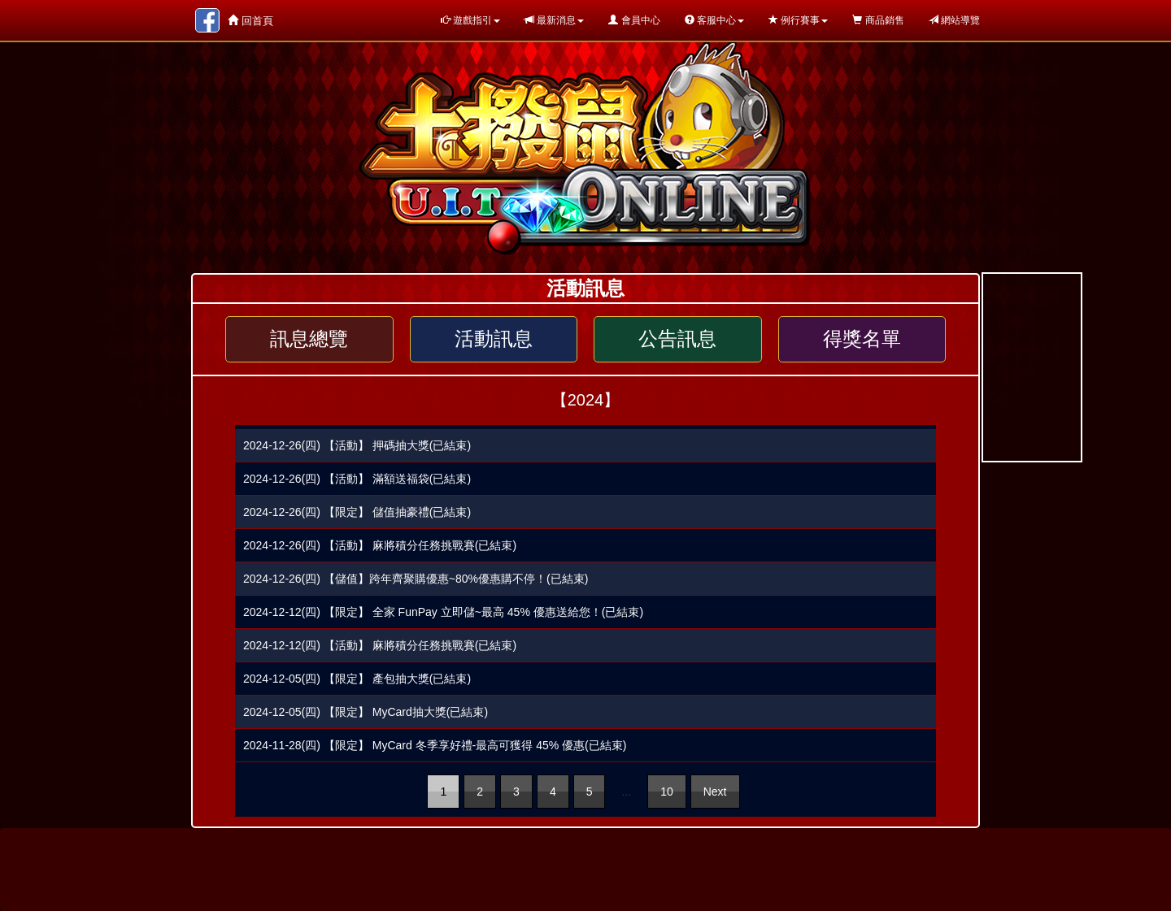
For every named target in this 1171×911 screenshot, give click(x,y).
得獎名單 (862, 338)
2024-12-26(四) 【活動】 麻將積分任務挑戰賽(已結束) (379, 545)
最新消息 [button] (554, 20)
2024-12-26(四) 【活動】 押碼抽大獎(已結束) (357, 445)
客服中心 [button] (714, 20)
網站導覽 (954, 20)
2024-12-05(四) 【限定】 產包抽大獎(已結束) (357, 678)
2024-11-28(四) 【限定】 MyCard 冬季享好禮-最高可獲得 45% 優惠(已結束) (434, 745)
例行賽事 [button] (798, 20)
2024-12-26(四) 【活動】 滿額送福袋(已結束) (357, 478)
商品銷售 (877, 20)
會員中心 (634, 20)
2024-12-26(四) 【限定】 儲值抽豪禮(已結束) (357, 511)
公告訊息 (677, 338)
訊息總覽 (309, 338)
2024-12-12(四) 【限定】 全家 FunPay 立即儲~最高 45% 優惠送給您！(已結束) (443, 611)
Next (715, 791)
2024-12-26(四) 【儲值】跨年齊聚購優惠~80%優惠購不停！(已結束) (415, 578)
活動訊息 (494, 338)
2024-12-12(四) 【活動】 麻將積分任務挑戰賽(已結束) (379, 645)
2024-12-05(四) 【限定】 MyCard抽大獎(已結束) (365, 711)
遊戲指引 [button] (470, 20)
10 (666, 791)
